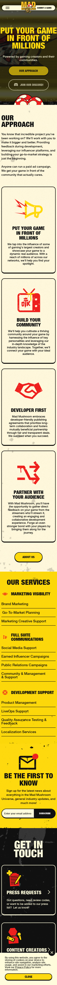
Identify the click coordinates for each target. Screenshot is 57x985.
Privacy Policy (23, 967)
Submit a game (44, 8)
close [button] (28, 977)
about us (28, 557)
